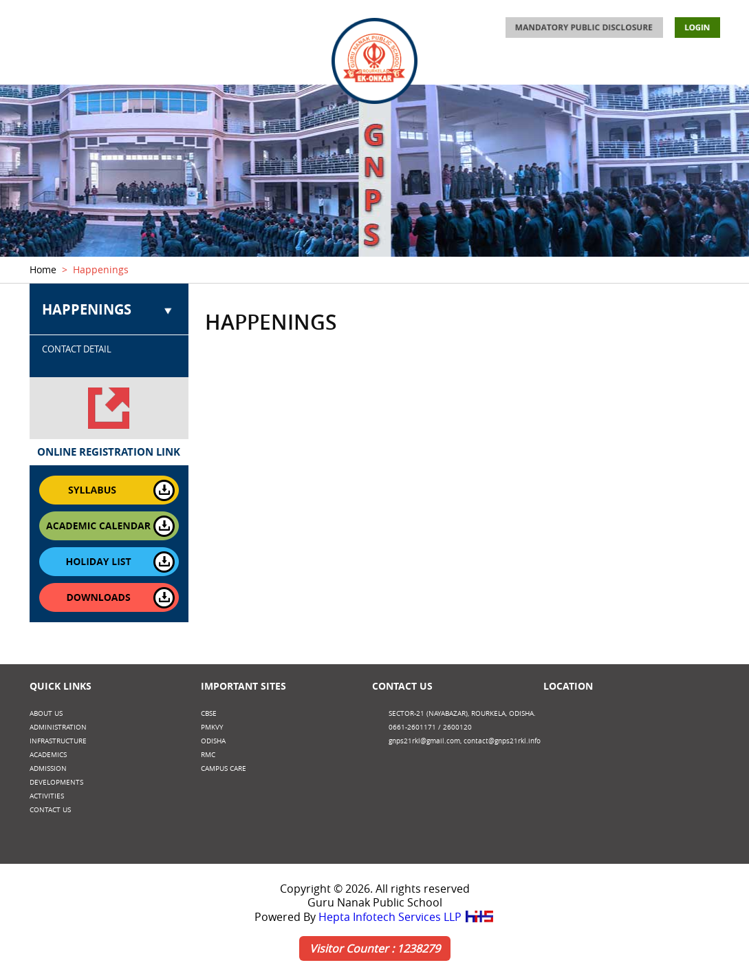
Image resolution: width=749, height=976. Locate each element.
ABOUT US (51, 67)
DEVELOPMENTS (612, 67)
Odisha (213, 740)
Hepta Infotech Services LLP (406, 916)
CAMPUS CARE (223, 768)
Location (568, 685)
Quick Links (60, 685)
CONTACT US (693, 67)
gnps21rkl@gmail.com (424, 740)
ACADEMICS (288, 67)
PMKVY (212, 727)
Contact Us (402, 685)
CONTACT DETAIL (76, 349)
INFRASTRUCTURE (212, 67)
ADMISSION (466, 67)
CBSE (209, 713)
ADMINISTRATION (123, 67)
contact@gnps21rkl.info (502, 740)
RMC (208, 754)
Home (43, 269)
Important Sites (243, 685)
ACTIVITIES (534, 67)
